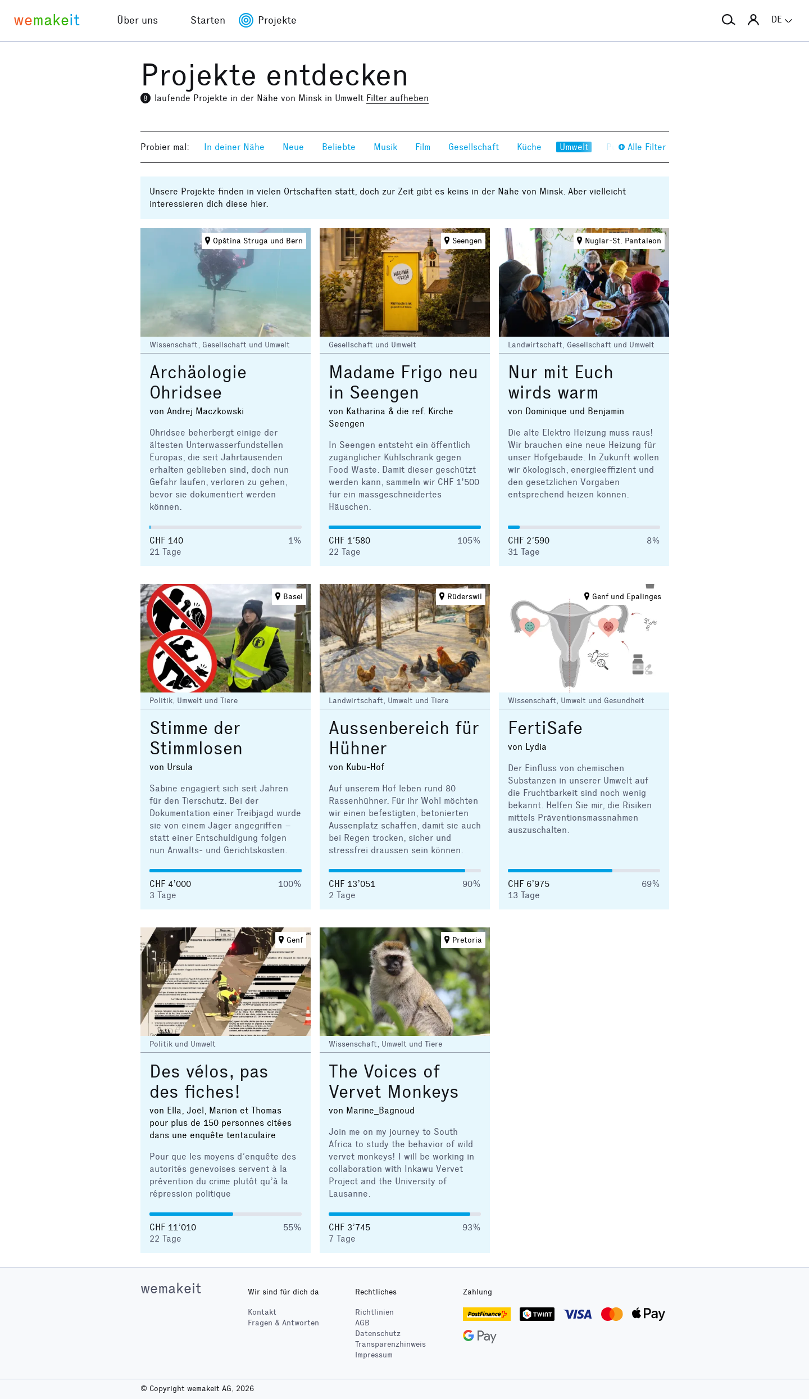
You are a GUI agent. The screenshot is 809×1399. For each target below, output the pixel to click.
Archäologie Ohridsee (198, 382)
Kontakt (262, 1312)
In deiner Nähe (234, 147)
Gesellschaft (473, 147)
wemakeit (170, 1288)
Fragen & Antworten (283, 1323)
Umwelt (574, 147)
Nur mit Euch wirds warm (560, 382)
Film (422, 147)
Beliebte (339, 147)
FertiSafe (545, 728)
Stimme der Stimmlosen (196, 738)
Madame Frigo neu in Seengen (403, 382)
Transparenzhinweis (390, 1344)
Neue (293, 147)
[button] (729, 20)
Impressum (374, 1355)
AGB (362, 1323)
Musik (385, 147)
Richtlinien (374, 1312)
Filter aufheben (397, 98)
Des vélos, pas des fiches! (209, 1082)
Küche (529, 147)
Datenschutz (378, 1333)
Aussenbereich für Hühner (404, 738)
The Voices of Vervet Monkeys (394, 1082)
